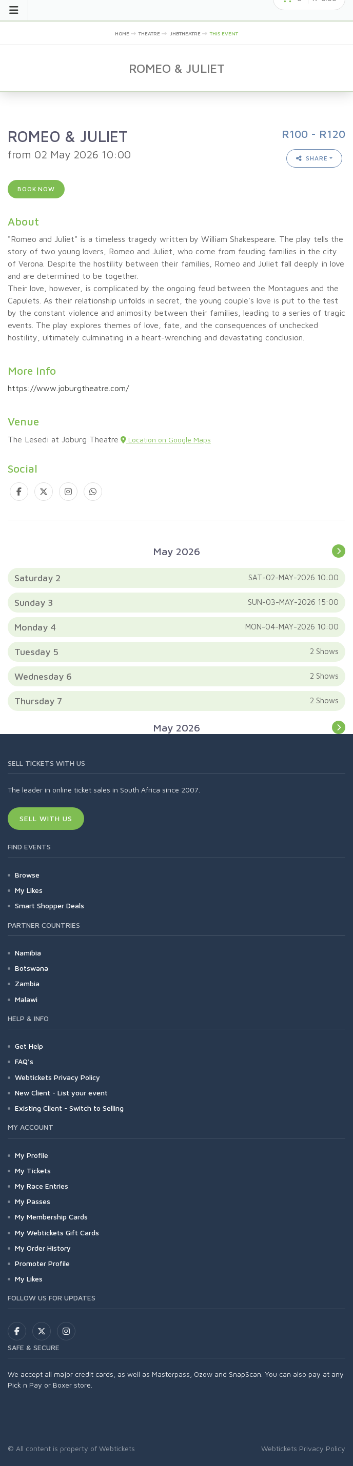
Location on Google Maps (166, 439)
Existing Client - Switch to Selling (69, 1108)
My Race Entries (41, 1186)
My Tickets (33, 1170)
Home (122, 33)
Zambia (27, 983)
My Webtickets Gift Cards (57, 1232)
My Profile (31, 1155)
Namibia (28, 952)
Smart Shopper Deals (49, 905)
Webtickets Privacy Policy (57, 1077)
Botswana (31, 968)
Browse (27, 874)
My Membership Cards (51, 1216)
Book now (36, 189)
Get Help (29, 1046)
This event (224, 33)
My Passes (32, 1201)
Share (312, 158)
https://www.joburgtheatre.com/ (68, 388)
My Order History (43, 1248)
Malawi (26, 999)
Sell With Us (45, 818)
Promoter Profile (42, 1263)
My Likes (29, 890)
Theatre (149, 33)
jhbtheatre (185, 33)
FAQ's (24, 1061)
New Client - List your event (61, 1092)
